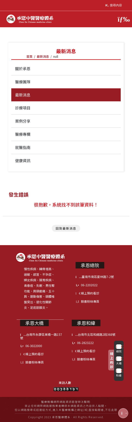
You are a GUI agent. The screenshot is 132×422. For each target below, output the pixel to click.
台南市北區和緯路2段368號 (93, 334)
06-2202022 (87, 285)
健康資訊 (22, 160)
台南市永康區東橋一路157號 (41, 336)
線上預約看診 (87, 293)
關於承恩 (22, 68)
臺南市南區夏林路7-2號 (95, 276)
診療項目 (22, 108)
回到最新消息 (66, 228)
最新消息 (43, 56)
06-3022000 (31, 345)
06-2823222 (83, 342)
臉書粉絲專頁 (87, 301)
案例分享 (22, 121)
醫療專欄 (22, 134)
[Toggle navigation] (122, 19)
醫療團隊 (22, 82)
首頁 (29, 56)
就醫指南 (22, 147)
